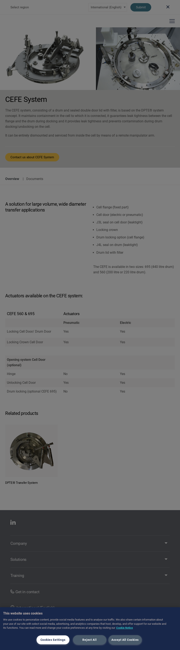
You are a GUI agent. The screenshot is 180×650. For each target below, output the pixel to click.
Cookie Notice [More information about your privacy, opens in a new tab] (124, 627)
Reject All (89, 640)
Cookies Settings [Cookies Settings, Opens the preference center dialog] (52, 640)
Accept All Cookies (125, 640)
